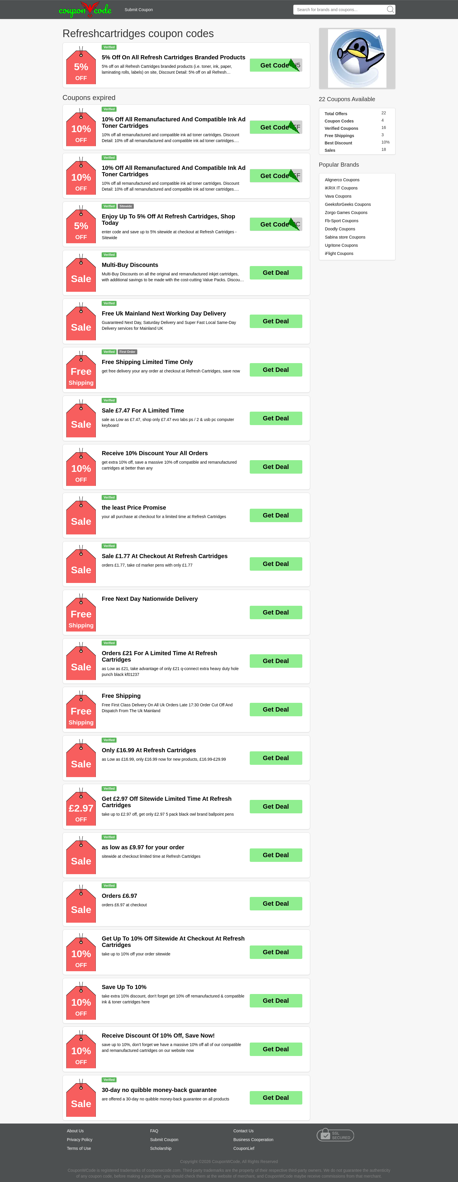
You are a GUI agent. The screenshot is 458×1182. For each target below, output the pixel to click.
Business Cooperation (253, 1139)
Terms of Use (79, 1148)
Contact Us (243, 1130)
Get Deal (276, 272)
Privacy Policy (79, 1139)
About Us (75, 1130)
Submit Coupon (139, 9)
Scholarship (160, 1148)
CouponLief (243, 1148)
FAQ (154, 1130)
